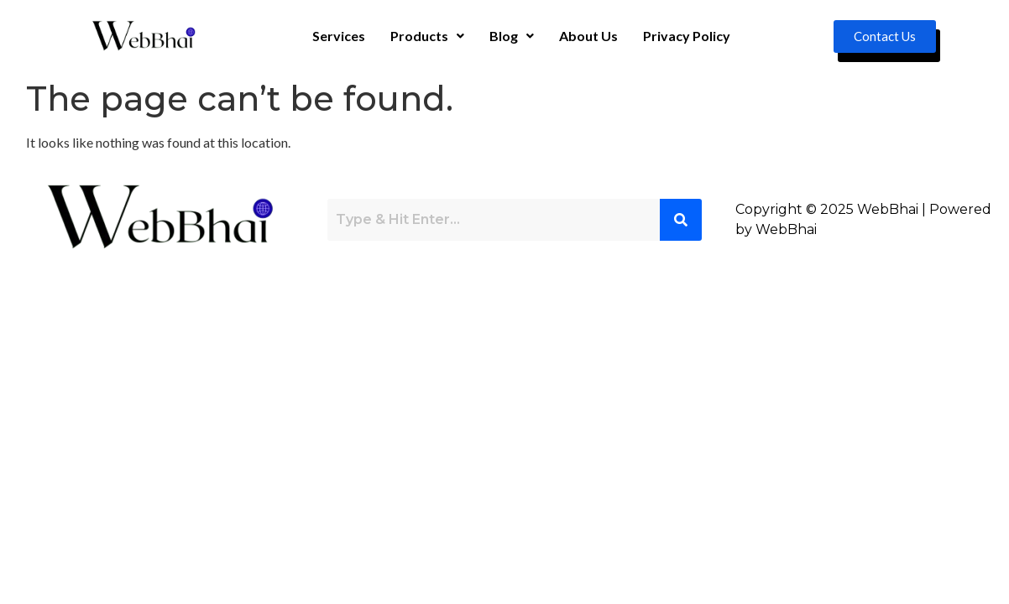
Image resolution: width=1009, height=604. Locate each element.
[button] (427, 36)
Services (338, 36)
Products (427, 36)
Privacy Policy (686, 36)
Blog (511, 36)
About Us (588, 36)
